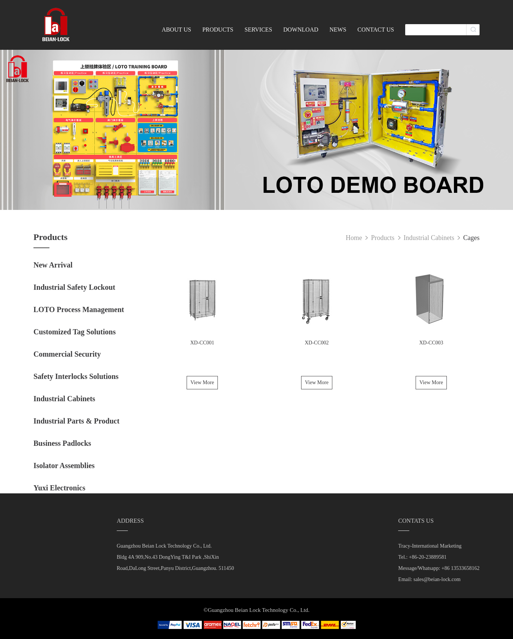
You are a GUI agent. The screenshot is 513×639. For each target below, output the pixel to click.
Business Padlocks (62, 443)
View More (202, 382)
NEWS (337, 29)
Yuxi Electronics (59, 488)
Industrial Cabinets (64, 399)
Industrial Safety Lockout (74, 287)
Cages (471, 237)
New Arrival (52, 265)
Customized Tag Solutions (74, 332)
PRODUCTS (217, 29)
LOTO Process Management (78, 309)
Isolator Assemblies (64, 465)
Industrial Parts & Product (76, 421)
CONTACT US (376, 29)
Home (354, 237)
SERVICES (258, 29)
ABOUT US (176, 29)
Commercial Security (67, 354)
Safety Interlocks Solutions (76, 376)
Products (383, 237)
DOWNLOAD (300, 29)
